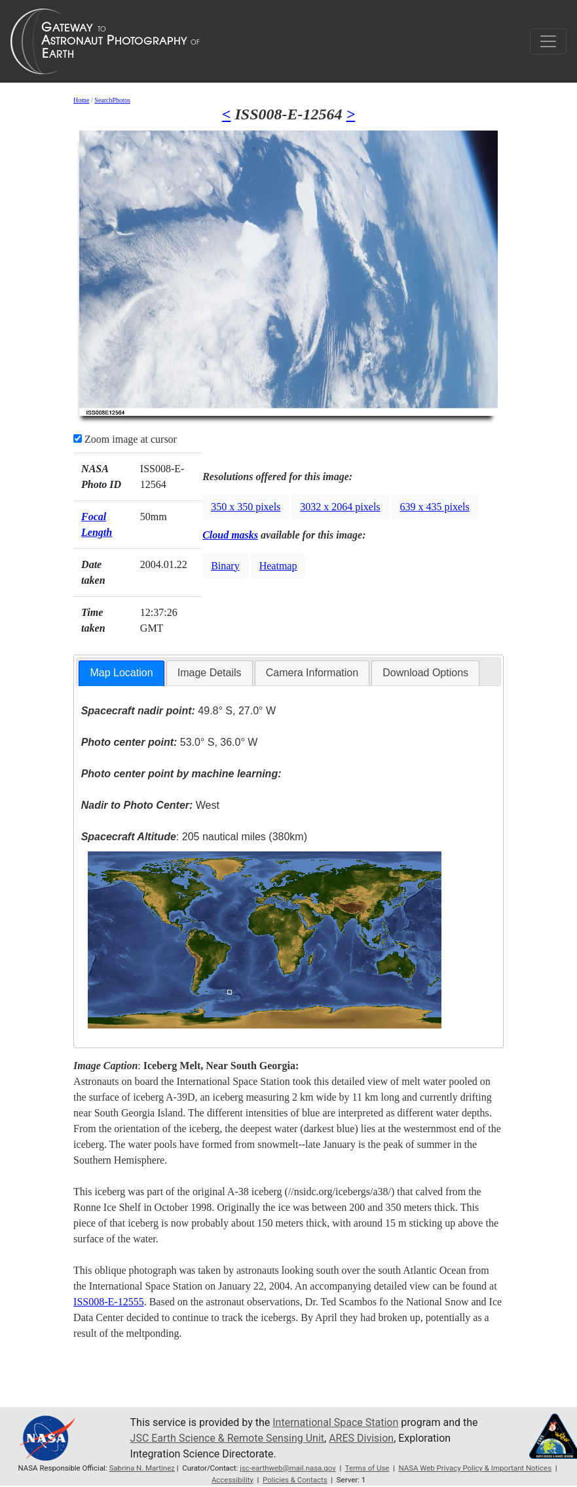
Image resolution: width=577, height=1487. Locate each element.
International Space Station (335, 1422)
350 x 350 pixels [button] (245, 506)
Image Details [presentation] (209, 672)
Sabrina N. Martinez (142, 1468)
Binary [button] (225, 565)
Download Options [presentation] (425, 672)
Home (81, 100)
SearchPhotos (112, 100)
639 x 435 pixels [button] (435, 506)
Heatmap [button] (278, 565)
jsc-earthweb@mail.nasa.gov (288, 1468)
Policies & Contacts (295, 1479)
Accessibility (232, 1479)
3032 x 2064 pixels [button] (340, 506)
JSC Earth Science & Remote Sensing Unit (227, 1438)
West (150, 805)
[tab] (121, 673)
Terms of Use (367, 1468)
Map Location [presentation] (121, 672)
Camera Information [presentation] (312, 672)
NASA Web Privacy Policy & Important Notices (475, 1468)
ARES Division (361, 1438)
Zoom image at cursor (125, 439)
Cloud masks (230, 534)
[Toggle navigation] (548, 41)
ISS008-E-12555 (108, 1301)
